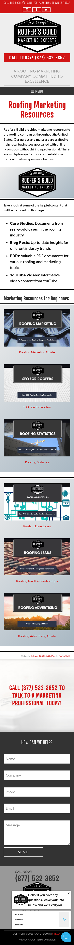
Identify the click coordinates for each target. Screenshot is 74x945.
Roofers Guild (64, 656)
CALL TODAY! (37, 58)
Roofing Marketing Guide (37, 352)
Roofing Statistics (37, 462)
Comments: (18, 925)
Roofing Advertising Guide (37, 636)
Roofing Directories (37, 526)
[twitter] (46, 9)
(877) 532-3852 (39, 687)
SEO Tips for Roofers (37, 407)
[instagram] (27, 9)
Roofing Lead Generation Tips (37, 581)
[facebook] (36, 9)
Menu (37, 91)
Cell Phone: (18, 920)
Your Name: (18, 914)
